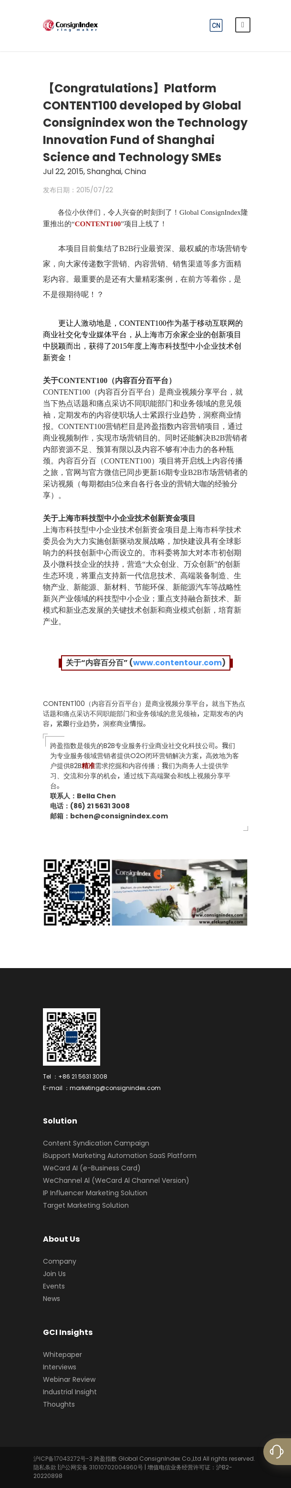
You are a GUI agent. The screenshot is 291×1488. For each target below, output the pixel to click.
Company (59, 1261)
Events (54, 1286)
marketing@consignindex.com (115, 1088)
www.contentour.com (177, 662)
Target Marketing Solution (86, 1205)
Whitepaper (62, 1354)
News (51, 1298)
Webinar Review (69, 1379)
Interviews (59, 1367)
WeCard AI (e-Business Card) (92, 1168)
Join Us (54, 1274)
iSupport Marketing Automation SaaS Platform (120, 1155)
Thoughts (59, 1404)
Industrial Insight (70, 1392)
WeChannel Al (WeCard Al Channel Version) (116, 1180)
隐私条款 (44, 1467)
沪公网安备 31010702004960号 (101, 1467)
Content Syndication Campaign (96, 1143)
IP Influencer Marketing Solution (95, 1193)
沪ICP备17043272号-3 (63, 1459)
